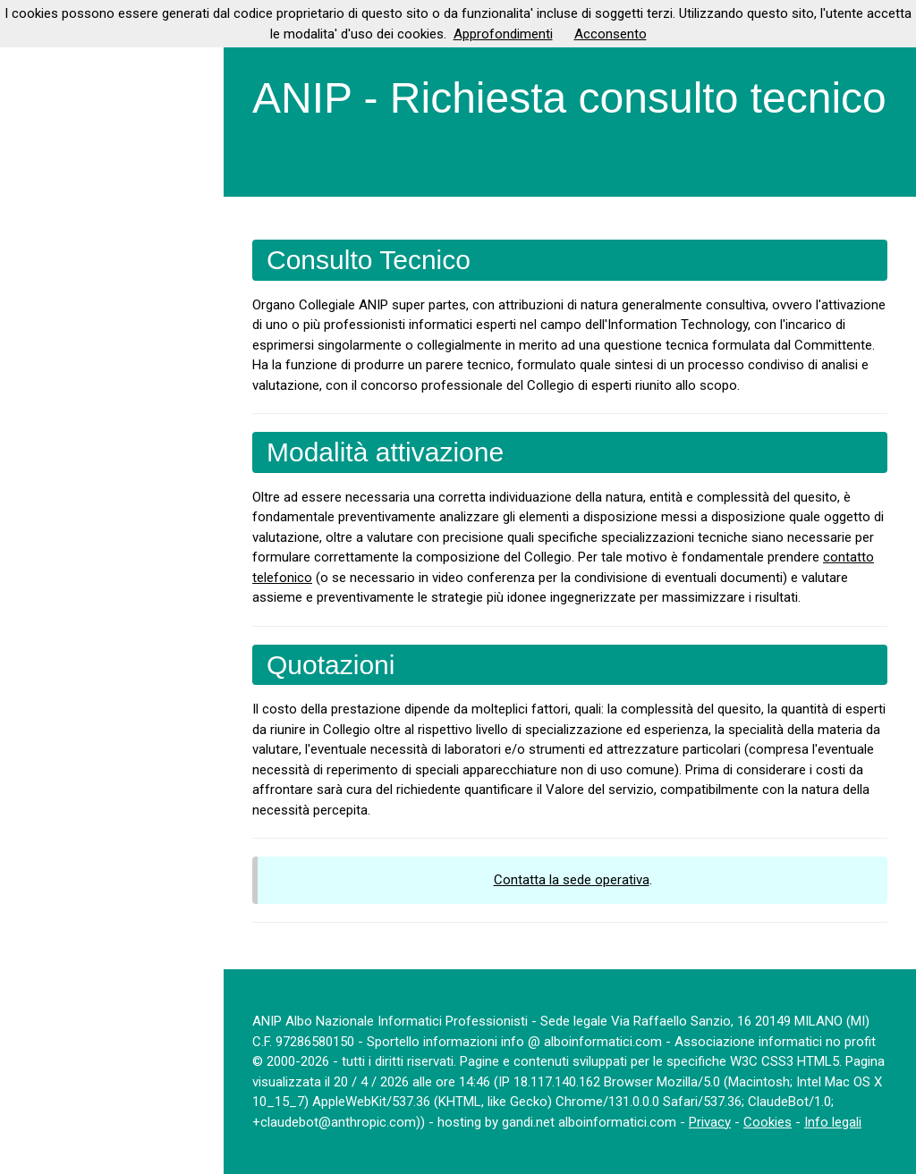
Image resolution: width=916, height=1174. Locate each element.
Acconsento (610, 34)
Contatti (38, 274)
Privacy (710, 1122)
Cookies (767, 1122)
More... (39, 372)
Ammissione (51, 129)
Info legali (832, 1122)
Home (32, 80)
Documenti (46, 177)
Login (30, 324)
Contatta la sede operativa (571, 880)
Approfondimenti (503, 34)
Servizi (33, 226)
